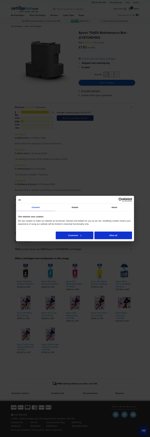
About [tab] (114, 207)
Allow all (113, 235)
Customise (74, 235)
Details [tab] (75, 207)
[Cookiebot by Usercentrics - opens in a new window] (120, 200)
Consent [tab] (36, 207)
